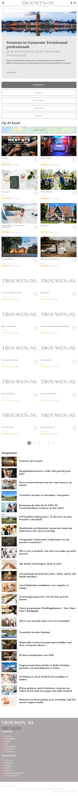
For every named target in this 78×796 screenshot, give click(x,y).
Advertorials (9, 749)
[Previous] (54, 443)
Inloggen (7, 765)
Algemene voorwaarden (13, 773)
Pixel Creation (70, 791)
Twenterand (38, 108)
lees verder (12, 72)
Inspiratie (8, 736)
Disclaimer (8, 770)
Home (3, 9)
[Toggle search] (74, 3)
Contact (7, 768)
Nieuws (7, 741)
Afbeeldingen (9, 738)
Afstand (38, 116)
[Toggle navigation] (3, 3)
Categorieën (38, 85)
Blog (6, 744)
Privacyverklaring (11, 775)
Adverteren (8, 763)
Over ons (7, 760)
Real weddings (10, 746)
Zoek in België (38, 100)
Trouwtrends (9, 751)
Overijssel (38, 93)
